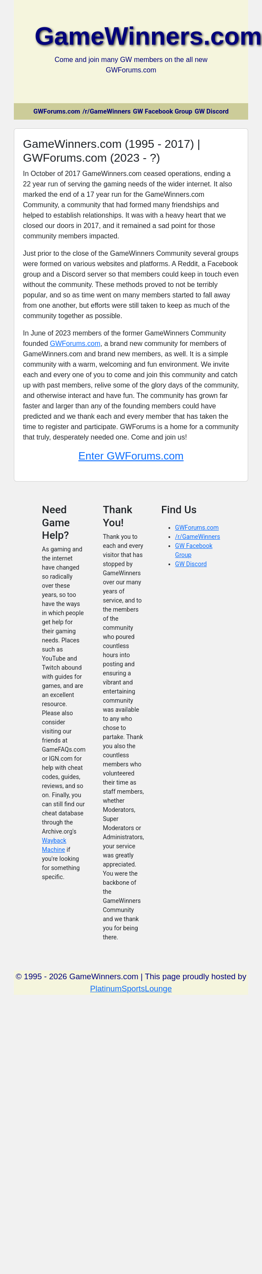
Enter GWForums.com (131, 456)
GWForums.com (56, 111)
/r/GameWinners (107, 111)
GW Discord (211, 111)
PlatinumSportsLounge (131, 988)
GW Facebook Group (162, 111)
